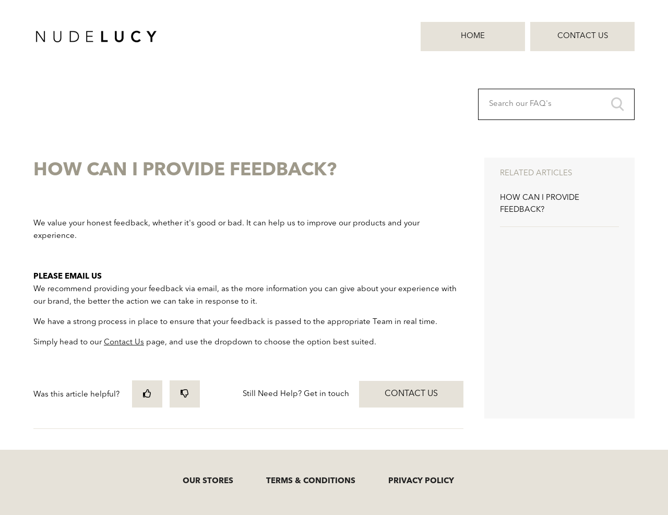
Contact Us (582, 36)
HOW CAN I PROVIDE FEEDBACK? (539, 204)
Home (473, 36)
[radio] (147, 393)
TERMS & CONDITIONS (310, 481)
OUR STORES (208, 481)
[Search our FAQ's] (556, 104)
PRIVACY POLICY (421, 481)
